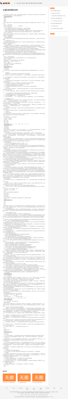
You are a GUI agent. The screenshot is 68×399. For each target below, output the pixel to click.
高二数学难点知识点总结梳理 (57, 28)
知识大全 (35, 3)
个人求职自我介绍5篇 (22, 382)
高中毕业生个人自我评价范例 (8, 382)
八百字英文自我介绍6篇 (37, 382)
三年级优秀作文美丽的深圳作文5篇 (58, 15)
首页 (15, 3)
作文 (18, 3)
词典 (41, 3)
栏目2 (34, 389)
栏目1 (27, 389)
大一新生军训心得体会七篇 (56, 20)
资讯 (27, 3)
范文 (20, 3)
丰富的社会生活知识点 (55, 13)
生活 (29, 3)
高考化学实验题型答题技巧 (56, 23)
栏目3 (41, 389)
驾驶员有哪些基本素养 (55, 10)
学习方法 (23, 3)
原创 (39, 3)
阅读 (32, 3)
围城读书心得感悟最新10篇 (56, 18)
